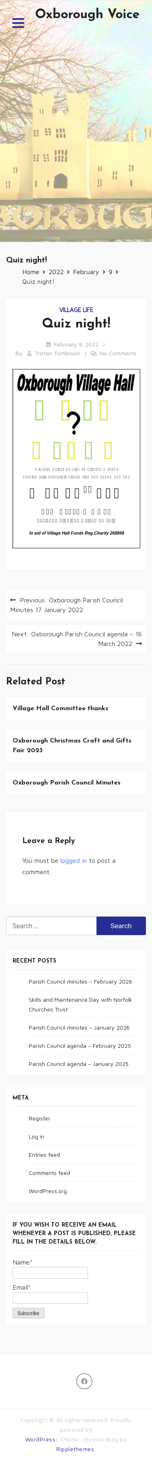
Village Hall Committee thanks (60, 708)
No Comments (118, 353)
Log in (36, 1136)
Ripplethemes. (76, 1448)
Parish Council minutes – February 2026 (80, 981)
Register (39, 1118)
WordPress (40, 1439)
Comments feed (49, 1172)
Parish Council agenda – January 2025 (78, 1063)
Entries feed (44, 1154)
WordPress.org (48, 1190)
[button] (18, 24)
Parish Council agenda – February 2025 (80, 1045)
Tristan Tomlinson (57, 353)
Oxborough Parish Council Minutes (66, 783)
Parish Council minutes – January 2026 (79, 1027)
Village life (76, 309)
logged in (73, 860)
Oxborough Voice (87, 14)
